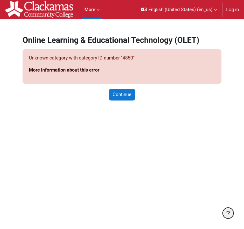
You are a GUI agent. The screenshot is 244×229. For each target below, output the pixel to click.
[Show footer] (228, 213)
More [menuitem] (90, 9)
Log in (232, 9)
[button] (179, 9)
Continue (122, 94)
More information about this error (64, 70)
